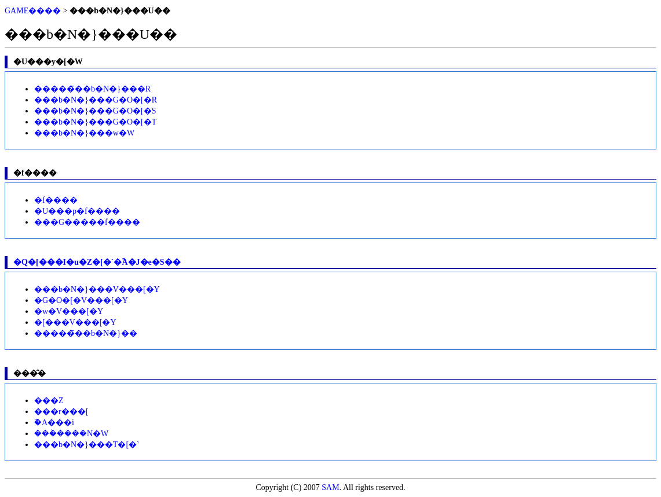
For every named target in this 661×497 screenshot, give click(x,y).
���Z (49, 400)
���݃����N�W (71, 433)
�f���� (56, 200)
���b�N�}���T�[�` (87, 444)
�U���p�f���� (77, 211)
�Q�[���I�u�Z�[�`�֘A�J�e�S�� (97, 262)
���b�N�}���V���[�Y (97, 289)
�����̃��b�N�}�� (85, 333)
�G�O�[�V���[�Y (81, 300)
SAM (330, 487)
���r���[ (61, 411)
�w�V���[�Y (68, 311)
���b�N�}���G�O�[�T (95, 122)
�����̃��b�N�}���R (92, 89)
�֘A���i (54, 422)
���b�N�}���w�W (84, 133)
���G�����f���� (87, 222)
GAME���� (33, 10)
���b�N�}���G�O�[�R (95, 100)
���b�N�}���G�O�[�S (95, 111)
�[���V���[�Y (75, 322)
